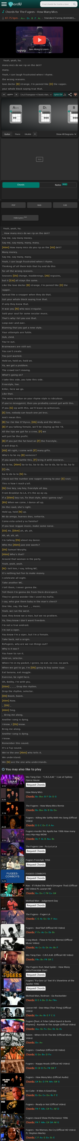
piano (17, 134)
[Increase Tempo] (16, 95)
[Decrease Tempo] (3, 95)
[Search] (74, 4)
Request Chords (36, 784)
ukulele (28, 134)
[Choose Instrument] (35, 134)
